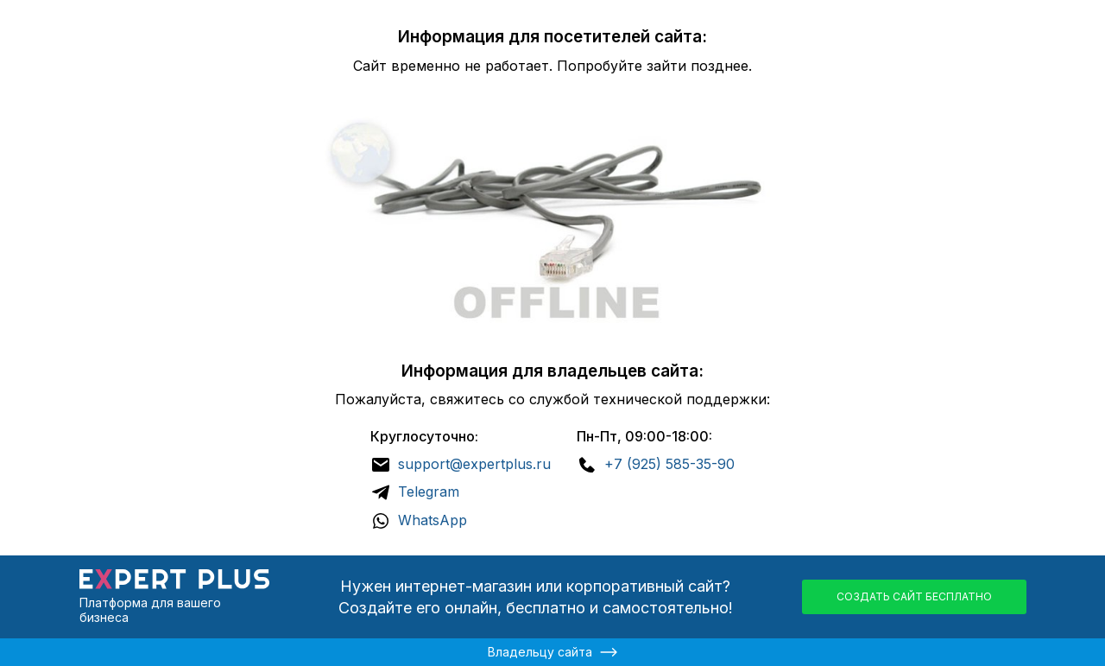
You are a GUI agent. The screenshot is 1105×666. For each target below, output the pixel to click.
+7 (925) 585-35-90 (669, 464)
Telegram (428, 491)
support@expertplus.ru (474, 464)
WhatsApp (432, 520)
